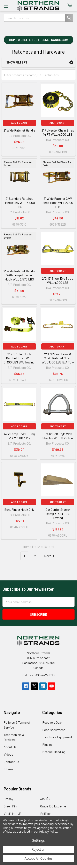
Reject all (38, 849)
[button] (38, 40)
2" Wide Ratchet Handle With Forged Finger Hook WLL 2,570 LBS (19, 275)
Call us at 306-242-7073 (39, 675)
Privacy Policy (48, 831)
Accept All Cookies (39, 858)
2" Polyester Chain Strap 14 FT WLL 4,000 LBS (57, 132)
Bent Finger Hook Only (19, 509)
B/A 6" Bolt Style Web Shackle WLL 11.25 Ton (58, 436)
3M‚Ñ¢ (45, 799)
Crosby (8, 799)
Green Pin (10, 806)
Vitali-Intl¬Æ (12, 813)
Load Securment (53, 730)
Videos (8, 754)
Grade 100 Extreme (53, 806)
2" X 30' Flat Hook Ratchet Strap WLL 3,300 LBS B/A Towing (19, 358)
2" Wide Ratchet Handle (19, 130)
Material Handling (54, 752)
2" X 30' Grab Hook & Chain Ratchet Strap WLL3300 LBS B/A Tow (58, 358)
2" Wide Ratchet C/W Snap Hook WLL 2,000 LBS (58, 202)
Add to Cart (19, 122)
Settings (38, 840)
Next (50, 556)
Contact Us (11, 762)
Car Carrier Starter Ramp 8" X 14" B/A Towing (58, 513)
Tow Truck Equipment (57, 737)
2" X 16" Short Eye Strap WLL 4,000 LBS (57, 280)
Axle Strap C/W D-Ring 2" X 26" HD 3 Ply (19, 436)
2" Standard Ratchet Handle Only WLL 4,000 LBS (19, 202)
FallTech (45, 813)
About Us (10, 747)
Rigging (47, 744)
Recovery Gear (52, 722)
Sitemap (9, 769)
